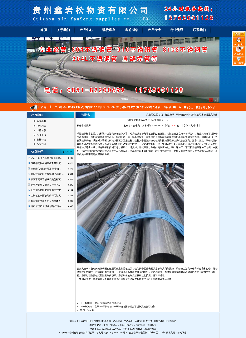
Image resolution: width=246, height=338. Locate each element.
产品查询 (117, 321)
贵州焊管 (140, 325)
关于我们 (150, 321)
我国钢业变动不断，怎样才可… (47, 201)
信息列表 (41, 125)
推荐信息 (41, 130)
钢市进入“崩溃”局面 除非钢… (46, 168)
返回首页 (74, 321)
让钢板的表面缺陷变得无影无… (47, 195)
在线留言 (171, 321)
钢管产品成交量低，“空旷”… (46, 184)
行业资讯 (41, 135)
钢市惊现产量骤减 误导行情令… (47, 206)
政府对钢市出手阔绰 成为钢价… (47, 174)
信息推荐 (96, 321)
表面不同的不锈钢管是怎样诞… (47, 179)
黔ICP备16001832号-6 (116, 332)
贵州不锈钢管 (110, 325)
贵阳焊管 (151, 325)
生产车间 (128, 321)
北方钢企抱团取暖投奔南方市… (47, 190)
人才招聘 (139, 321)
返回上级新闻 (87, 310)
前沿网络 (182, 332)
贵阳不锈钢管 (126, 325)
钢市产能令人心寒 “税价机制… (46, 158)
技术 (168, 332)
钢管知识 (41, 144)
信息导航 (85, 321)
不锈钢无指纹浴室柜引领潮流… (47, 163)
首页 (160, 114)
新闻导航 (41, 121)
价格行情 (41, 139)
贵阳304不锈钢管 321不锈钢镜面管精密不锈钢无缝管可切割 (125, 306)
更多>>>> (67, 151)
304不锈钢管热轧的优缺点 (108, 303)
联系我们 (160, 321)
